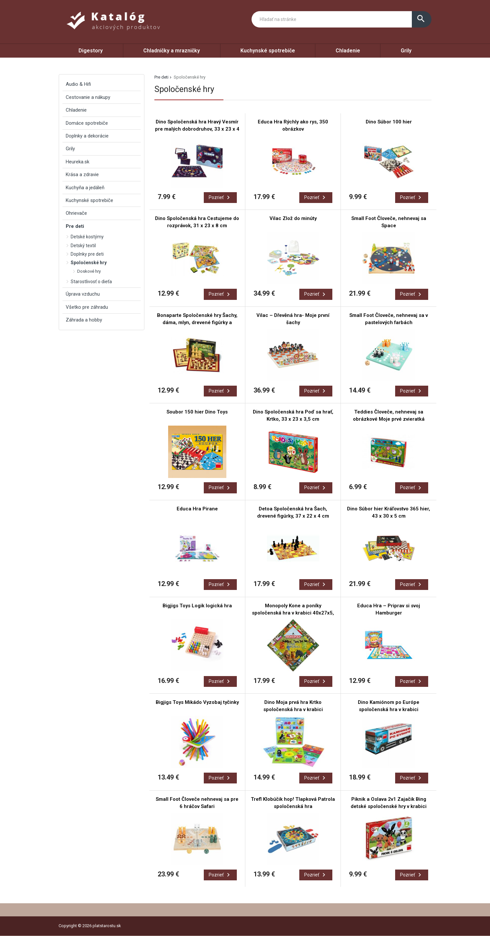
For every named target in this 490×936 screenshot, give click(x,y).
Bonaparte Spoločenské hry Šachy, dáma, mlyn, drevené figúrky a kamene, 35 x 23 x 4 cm (197, 322)
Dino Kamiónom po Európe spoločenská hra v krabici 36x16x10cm (388, 709)
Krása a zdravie (82, 174)
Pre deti (161, 77)
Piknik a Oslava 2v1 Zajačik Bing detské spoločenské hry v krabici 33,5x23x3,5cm (389, 806)
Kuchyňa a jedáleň (85, 188)
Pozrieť (220, 197)
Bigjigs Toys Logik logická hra (197, 606)
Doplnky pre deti (87, 254)
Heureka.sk (77, 162)
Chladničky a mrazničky (171, 50)
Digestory (91, 50)
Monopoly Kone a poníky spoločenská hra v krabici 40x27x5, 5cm (293, 613)
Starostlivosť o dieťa (91, 281)
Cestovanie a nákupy (88, 97)
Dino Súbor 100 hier (389, 122)
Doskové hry (89, 271)
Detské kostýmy (87, 236)
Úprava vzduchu (83, 294)
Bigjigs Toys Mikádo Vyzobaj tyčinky (197, 702)
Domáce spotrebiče (87, 123)
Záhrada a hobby (84, 320)
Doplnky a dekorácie (87, 136)
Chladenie (348, 50)
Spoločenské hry (89, 262)
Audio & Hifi (78, 84)
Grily (406, 50)
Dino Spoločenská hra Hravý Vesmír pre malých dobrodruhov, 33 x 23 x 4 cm (197, 129)
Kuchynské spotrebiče (267, 50)
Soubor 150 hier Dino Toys (197, 412)
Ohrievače (76, 213)
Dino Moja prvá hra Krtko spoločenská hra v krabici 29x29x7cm (293, 709)
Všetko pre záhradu (87, 307)
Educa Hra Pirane (197, 509)
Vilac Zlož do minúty (293, 218)
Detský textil (83, 245)
